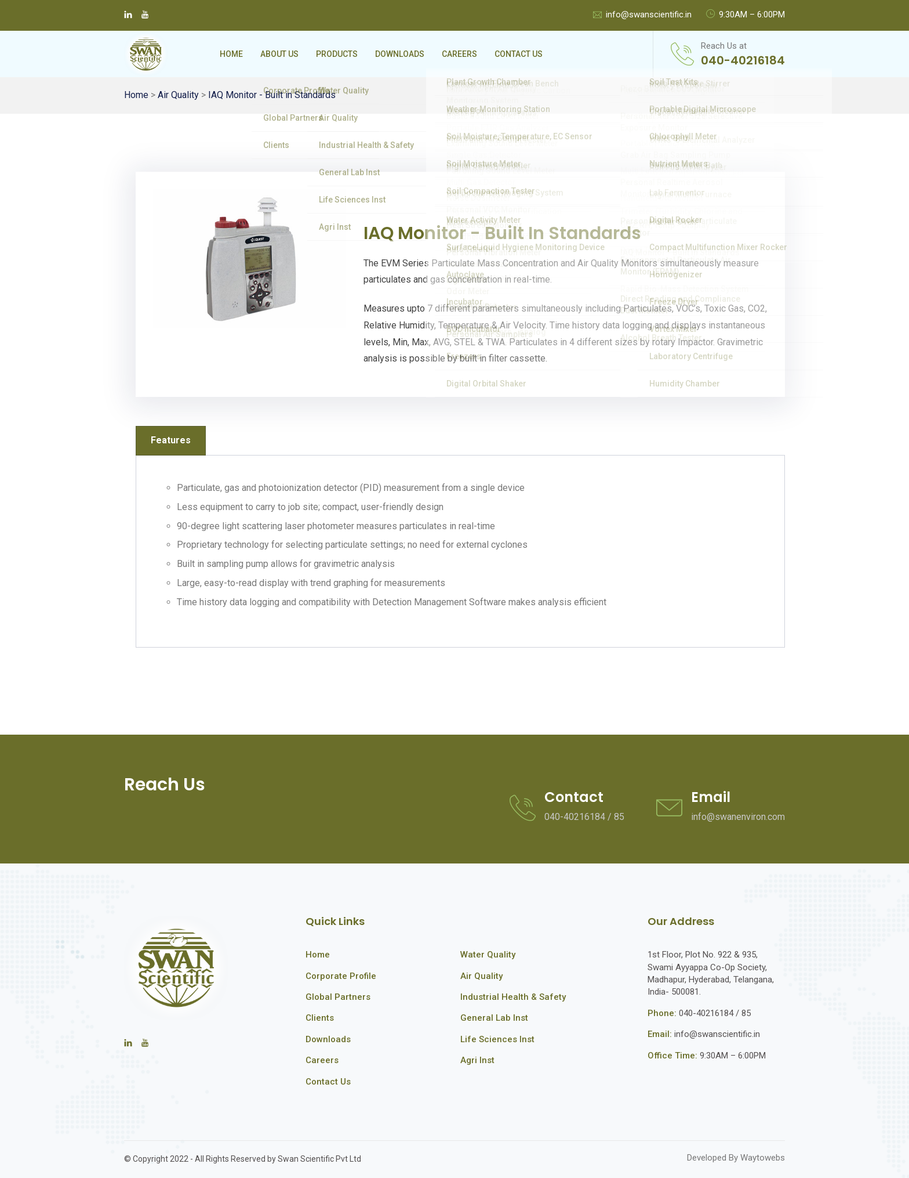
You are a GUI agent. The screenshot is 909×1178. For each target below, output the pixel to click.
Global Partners (338, 997)
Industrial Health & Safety (513, 997)
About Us (279, 54)
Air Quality (178, 94)
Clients (320, 1018)
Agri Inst (477, 1060)
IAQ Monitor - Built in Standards (272, 94)
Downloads (399, 54)
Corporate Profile (341, 976)
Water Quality (487, 954)
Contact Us (519, 54)
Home (231, 54)
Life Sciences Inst (497, 1039)
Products (337, 54)
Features (171, 440)
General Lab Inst (494, 1018)
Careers (459, 54)
